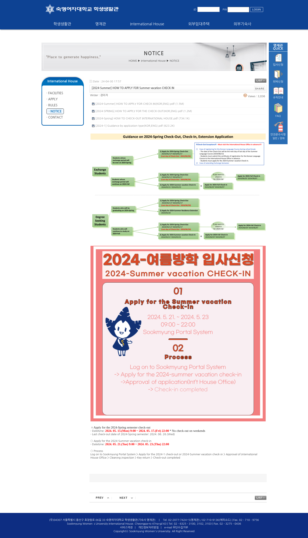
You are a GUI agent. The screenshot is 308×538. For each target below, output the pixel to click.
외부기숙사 (242, 24)
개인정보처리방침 (148, 527)
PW (225, 9)
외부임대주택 (199, 24)
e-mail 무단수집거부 (176, 527)
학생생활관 (62, 24)
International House (147, 24)
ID (195, 9)
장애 (282, 138)
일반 (275, 138)
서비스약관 (126, 527)
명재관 (100, 24)
